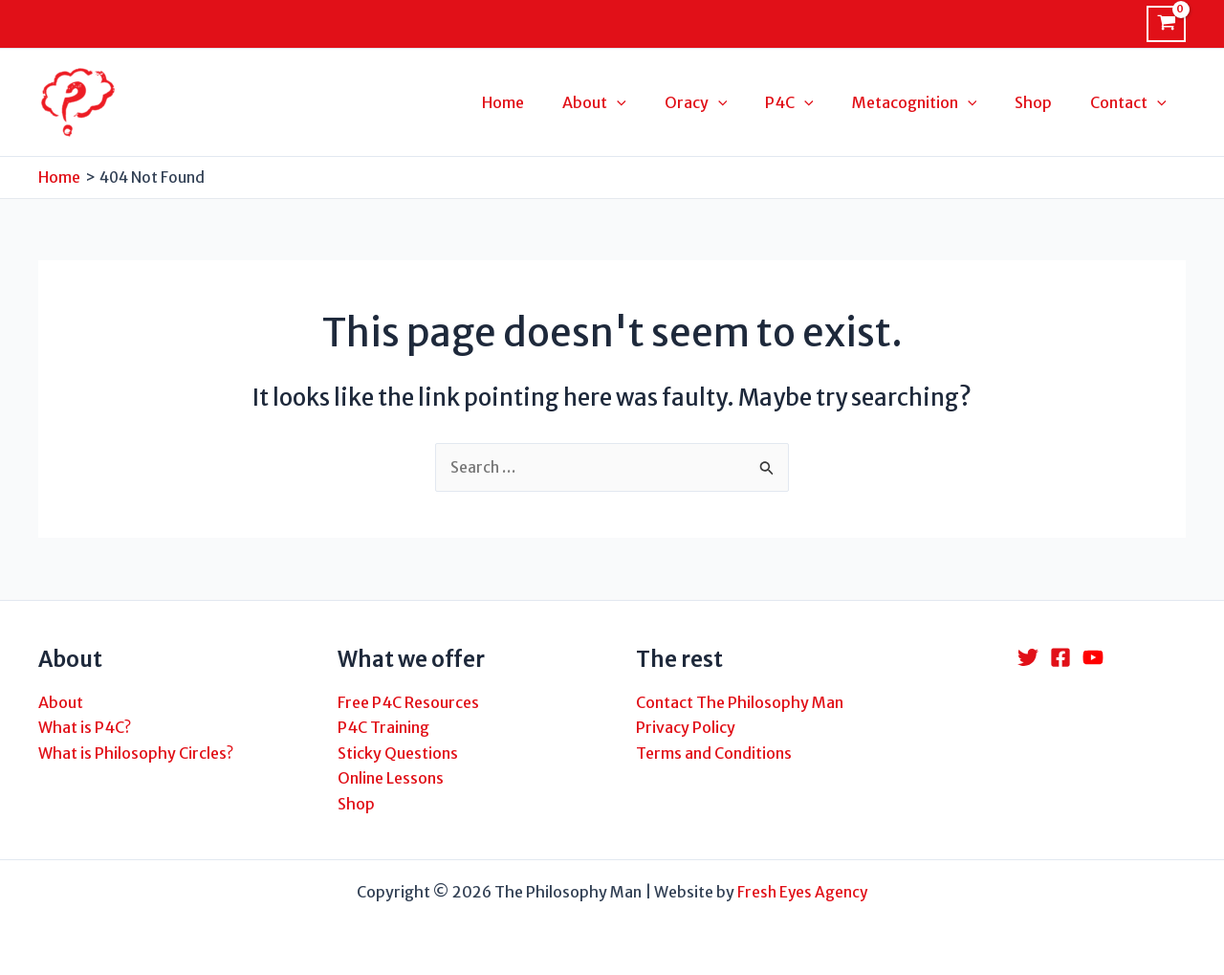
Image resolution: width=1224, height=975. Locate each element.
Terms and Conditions (714, 753)
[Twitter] (1027, 658)
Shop (356, 803)
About (60, 702)
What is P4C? (84, 728)
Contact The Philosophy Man (739, 702)
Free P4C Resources (408, 702)
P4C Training (383, 728)
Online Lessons (391, 778)
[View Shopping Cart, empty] (1166, 24)
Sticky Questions (398, 753)
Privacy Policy (685, 728)
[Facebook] (1060, 658)
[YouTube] (1093, 658)
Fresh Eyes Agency (802, 891)
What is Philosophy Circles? (135, 753)
